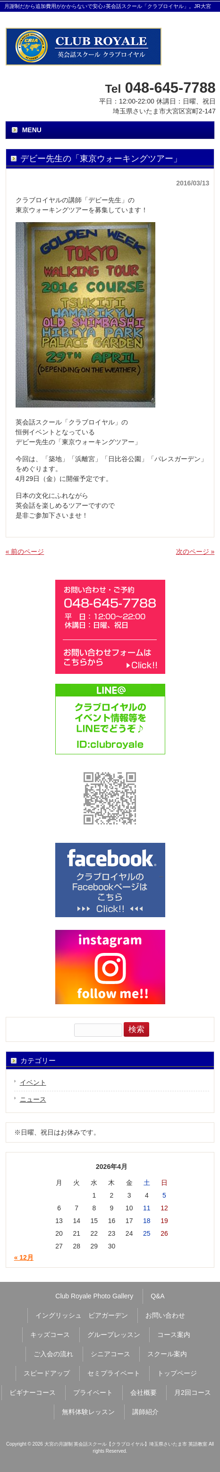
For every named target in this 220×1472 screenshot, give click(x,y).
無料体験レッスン (88, 1412)
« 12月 (24, 1257)
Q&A (158, 1296)
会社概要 (143, 1392)
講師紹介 (145, 1412)
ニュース (33, 1099)
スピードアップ (47, 1373)
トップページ (177, 1373)
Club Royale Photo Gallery (94, 1296)
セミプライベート (113, 1373)
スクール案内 (167, 1354)
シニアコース (110, 1354)
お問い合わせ (165, 1315)
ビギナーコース (32, 1392)
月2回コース (192, 1392)
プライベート (93, 1392)
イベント (33, 1082)
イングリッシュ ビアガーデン (81, 1315)
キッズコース (50, 1334)
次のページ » (195, 551)
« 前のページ (25, 551)
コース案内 (173, 1334)
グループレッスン (113, 1334)
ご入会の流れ (53, 1354)
